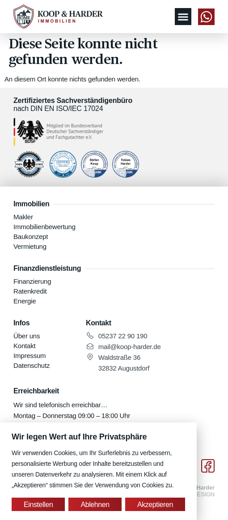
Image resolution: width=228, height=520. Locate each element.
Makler (23, 217)
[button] (183, 16)
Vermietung (29, 246)
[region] (98, 471)
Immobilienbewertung (44, 226)
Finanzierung (32, 281)
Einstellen (38, 504)
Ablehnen (94, 504)
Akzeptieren (155, 504)
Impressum (29, 355)
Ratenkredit (30, 291)
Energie (24, 301)
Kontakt (24, 346)
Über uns (26, 336)
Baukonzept (30, 236)
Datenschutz (31, 365)
